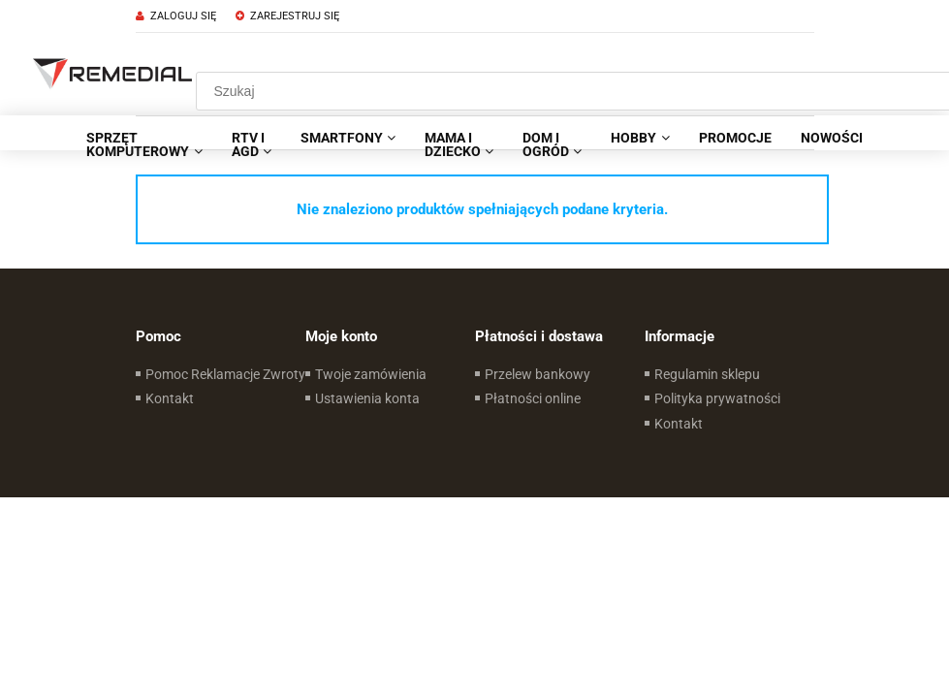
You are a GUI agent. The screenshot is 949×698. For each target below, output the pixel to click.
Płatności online (533, 398)
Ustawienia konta (367, 398)
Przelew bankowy (537, 374)
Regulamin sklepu (707, 374)
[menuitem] (144, 144)
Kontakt (169, 398)
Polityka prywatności (717, 398)
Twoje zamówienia (371, 374)
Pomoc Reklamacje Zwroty (225, 374)
